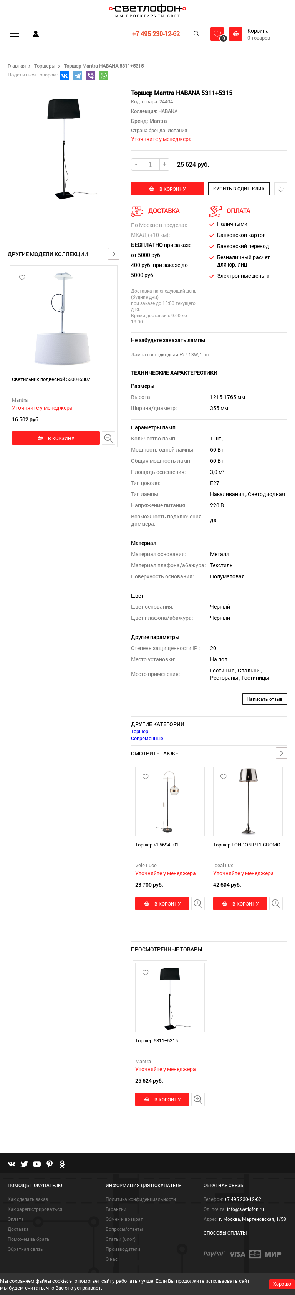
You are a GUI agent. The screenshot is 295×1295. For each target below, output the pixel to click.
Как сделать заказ (28, 1199)
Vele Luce (146, 865)
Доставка (18, 1229)
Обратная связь (25, 1249)
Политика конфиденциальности (141, 1199)
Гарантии (116, 1209)
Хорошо (282, 1284)
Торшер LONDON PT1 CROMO (246, 844)
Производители (123, 1249)
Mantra (20, 399)
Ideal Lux (223, 865)
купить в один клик (239, 188)
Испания (177, 130)
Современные (147, 738)
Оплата (16, 1219)
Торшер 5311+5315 (156, 1040)
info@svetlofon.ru (245, 1209)
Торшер (139, 731)
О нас (112, 1259)
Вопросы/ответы (124, 1229)
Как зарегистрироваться (35, 1209)
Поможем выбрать (29, 1239)
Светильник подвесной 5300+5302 (51, 379)
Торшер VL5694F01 (157, 844)
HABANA (167, 111)
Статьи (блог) (121, 1239)
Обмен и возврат (124, 1219)
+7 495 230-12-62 (156, 34)
